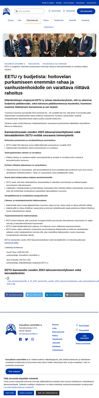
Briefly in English (48, 3)
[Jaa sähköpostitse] (75, 294)
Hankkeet (85, 20)
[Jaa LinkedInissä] (54, 294)
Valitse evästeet (26, 393)
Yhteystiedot (80, 3)
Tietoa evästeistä (83, 344)
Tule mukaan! (14, 371)
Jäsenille (72, 20)
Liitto (19, 20)
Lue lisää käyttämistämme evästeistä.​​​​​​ (19, 387)
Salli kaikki (9, 393)
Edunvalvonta (32, 20)
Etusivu (11, 20)
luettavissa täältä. (12, 243)
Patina (46, 20)
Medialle (59, 3)
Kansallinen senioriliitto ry (15, 64)
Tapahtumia (59, 20)
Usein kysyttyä (69, 3)
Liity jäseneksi (91, 3)
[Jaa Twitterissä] (34, 294)
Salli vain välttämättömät (47, 393)
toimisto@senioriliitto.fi (28, 334)
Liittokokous (48, 27)
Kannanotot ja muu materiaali (54, 64)
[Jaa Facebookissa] (14, 294)
